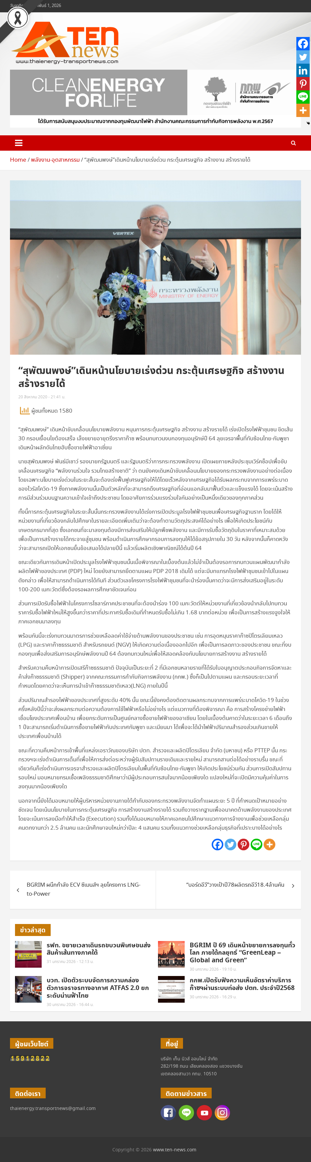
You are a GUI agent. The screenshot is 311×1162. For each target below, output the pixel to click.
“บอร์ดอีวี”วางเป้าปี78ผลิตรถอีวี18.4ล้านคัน (235, 885)
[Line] (256, 844)
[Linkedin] (303, 70)
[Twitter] (230, 844)
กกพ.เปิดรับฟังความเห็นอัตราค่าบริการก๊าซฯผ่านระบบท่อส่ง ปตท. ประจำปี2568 (242, 984)
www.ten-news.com (174, 1150)
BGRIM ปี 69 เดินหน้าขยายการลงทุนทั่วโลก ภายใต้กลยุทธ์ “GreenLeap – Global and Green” (242, 953)
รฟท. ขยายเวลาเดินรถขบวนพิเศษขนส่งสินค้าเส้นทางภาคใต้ (99, 949)
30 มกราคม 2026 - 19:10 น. (213, 969)
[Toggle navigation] (18, 143)
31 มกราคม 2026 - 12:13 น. (70, 962)
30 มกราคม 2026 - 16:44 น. (70, 1005)
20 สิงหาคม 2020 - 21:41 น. (41, 397)
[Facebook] (217, 844)
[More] (269, 844)
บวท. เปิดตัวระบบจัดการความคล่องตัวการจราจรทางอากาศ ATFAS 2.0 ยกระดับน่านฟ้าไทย (98, 988)
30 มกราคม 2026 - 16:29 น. (213, 997)
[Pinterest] (243, 844)
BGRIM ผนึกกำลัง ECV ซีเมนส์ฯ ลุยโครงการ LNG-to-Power (83, 889)
